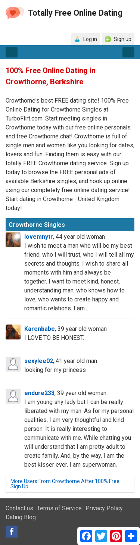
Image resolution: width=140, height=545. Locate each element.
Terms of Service (59, 508)
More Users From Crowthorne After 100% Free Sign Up (64, 483)
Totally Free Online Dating (75, 13)
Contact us (19, 508)
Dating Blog (21, 517)
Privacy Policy (104, 508)
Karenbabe (39, 328)
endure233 (39, 393)
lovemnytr (38, 236)
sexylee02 (38, 360)
